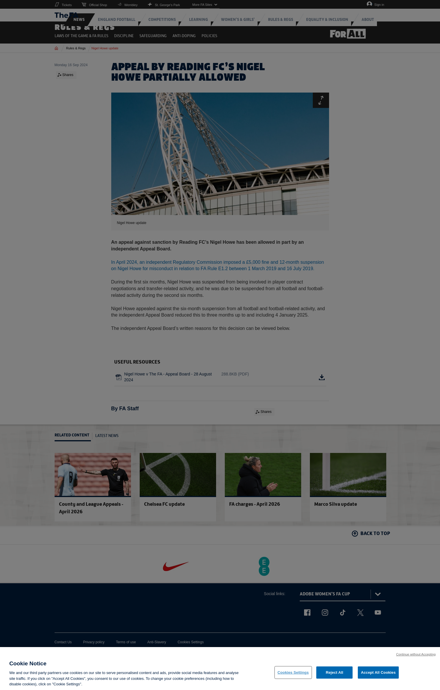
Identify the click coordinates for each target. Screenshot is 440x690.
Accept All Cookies (378, 674)
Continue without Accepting (416, 656)
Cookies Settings (293, 674)
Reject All (334, 674)
